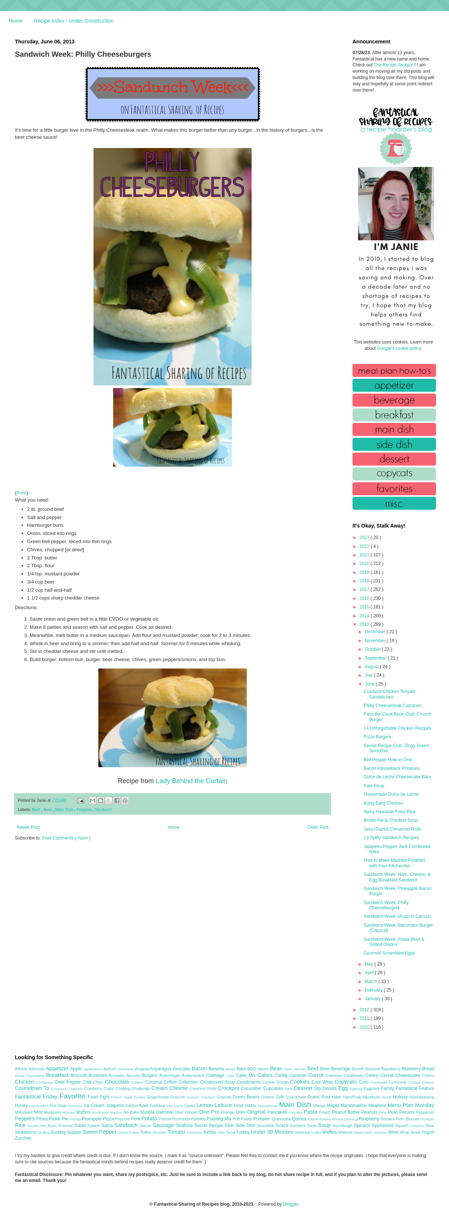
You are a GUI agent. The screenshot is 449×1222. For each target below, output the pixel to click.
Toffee (146, 1132)
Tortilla (210, 1132)
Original (257, 1112)
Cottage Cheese (421, 1082)
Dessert (304, 1088)
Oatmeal (165, 1112)
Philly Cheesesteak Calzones (392, 705)
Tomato (176, 1132)
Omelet (192, 1112)
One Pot (210, 1112)
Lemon (205, 1105)
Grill (280, 1097)
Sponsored (383, 1125)
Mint (39, 1112)
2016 (365, 598)
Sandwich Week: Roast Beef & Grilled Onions (394, 942)
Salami (95, 1125)
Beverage (341, 1068)
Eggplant (372, 1088)
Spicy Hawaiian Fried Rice (390, 811)
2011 (365, 1018)
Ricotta (33, 1126)
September (376, 658)
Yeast (416, 1132)
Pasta (311, 1112)
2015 (365, 607)
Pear (383, 1112)
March (371, 981)
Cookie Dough (276, 1082)
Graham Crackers (202, 1097)
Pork (136, 1118)
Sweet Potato (129, 1132)
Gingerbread (158, 1097)
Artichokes (126, 1069)
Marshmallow (354, 1105)
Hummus (75, 1106)
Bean (277, 1068)
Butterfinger (170, 1075)
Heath (387, 1097)
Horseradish (39, 1106)
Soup (325, 1125)
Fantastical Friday (37, 1097)
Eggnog (357, 1089)
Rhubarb (427, 1119)
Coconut (154, 1082)
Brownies (99, 1075)
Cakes (266, 1075)
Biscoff (358, 1069)
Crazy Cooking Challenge (127, 1088)
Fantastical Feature (415, 1088)
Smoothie (266, 1125)
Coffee (171, 1082)
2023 (365, 537)
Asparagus (161, 1068)
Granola (225, 1097)
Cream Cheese (170, 1088)
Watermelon (364, 1132)
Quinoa (300, 1118)
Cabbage (216, 1075)
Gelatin (140, 1097)
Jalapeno (115, 1105)
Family (388, 1088)
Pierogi (76, 1119)
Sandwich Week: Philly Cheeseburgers (386, 905)
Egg (344, 1088)
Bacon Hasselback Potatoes (391, 768)
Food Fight (99, 1097)
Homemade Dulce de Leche (391, 794)
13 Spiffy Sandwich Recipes (391, 837)
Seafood (185, 1125)
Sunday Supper (67, 1132)
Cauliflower (355, 1075)
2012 (365, 1009)
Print (21, 493)
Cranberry (94, 1088)
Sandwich (103, 809)
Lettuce (224, 1105)
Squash (402, 1125)
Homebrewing (421, 1097)
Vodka (316, 1132)
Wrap (405, 1132)
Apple (76, 1068)
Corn (364, 1082)
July (369, 675)
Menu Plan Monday (411, 1105)
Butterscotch (194, 1075)
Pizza (109, 1118)
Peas (394, 1112)
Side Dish (246, 1125)
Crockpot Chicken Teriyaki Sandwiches (389, 694)
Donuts (330, 1088)
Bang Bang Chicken (383, 803)
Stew (429, 1125)
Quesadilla (282, 1119)
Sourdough (343, 1125)
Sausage (164, 1125)
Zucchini (23, 1138)
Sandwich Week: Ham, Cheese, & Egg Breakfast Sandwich (397, 877)
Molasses (53, 1112)
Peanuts (370, 1112)
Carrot (316, 1075)
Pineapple (92, 1118)
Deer (289, 1089)
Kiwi (170, 1106)
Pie (66, 1118)
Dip (318, 1088)
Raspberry (370, 1118)
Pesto (42, 1118)
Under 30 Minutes (273, 1132)
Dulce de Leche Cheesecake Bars (397, 776)
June (370, 684)
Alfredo (22, 1069)
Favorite (73, 1096)
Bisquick (373, 1069)
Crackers (76, 1089)
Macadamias (268, 1106)
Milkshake (24, 1112)
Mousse (69, 1112)
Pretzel (165, 1119)
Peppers (84, 809)
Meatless (378, 1105)
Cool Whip (322, 1082)
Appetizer (58, 1068)
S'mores (66, 1125)
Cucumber (252, 1088)
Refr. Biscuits (408, 1119)
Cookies (301, 1082)
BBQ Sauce (259, 1069)
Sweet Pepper (100, 1132)
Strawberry (26, 1132)
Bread (428, 1068)
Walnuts (346, 1132)
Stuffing (44, 1132)
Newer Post (28, 827)
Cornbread (379, 1082)
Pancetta (296, 1112)
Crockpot (229, 1088)
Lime (239, 1105)
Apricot (110, 1069)
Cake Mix (246, 1075)
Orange (228, 1112)
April (370, 972)
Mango (320, 1105)
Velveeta (303, 1132)
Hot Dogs (59, 1105)
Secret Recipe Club (215, 1125)
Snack (283, 1125)
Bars (242, 1068)
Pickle (55, 1118)
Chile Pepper (69, 1082)
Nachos (117, 1112)
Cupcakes (274, 1088)
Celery (373, 1075)
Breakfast (58, 1075)
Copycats (346, 1082)
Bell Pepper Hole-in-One (388, 759)
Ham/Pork (352, 1097)
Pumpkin (262, 1118)
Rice (21, 1125)
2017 (365, 589)
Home (16, 21)
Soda (312, 1125)
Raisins (325, 1119)
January (373, 998)
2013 (365, 624)
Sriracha (417, 1126)
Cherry (428, 1075)
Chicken (25, 1082)
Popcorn (123, 1119)
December (376, 631)
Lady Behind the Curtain (191, 781)
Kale (144, 1105)
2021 (365, 555)
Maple (334, 1105)
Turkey (243, 1132)
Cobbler (138, 1082)
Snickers (298, 1125)
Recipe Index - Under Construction (74, 21)
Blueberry (412, 1068)
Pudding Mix (219, 1118)
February (374, 990)
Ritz (44, 1126)
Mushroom (101, 1112)
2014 (365, 615)
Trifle (221, 1132)
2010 (365, 1027)
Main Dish (64, 809)
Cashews (334, 1075)
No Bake (132, 1112)
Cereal (388, 1075)
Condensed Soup (218, 1082)
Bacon (200, 1068)
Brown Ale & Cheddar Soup (391, 820)
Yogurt (428, 1132)
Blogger (290, 1204)
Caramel (298, 1075)
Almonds (37, 1069)
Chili (88, 1082)
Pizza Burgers (377, 736)
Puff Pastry (243, 1119)
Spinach (363, 1125)
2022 (365, 546)
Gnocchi (178, 1097)
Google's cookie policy (399, 348)
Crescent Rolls (204, 1088)
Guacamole (296, 1097)
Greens (268, 1097)
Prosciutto (181, 1119)
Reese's (388, 1119)
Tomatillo (159, 1132)
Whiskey (381, 1132)
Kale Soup (374, 785)
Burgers (150, 1075)
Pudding (199, 1119)
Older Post (317, 827)
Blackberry (391, 1069)
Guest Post (320, 1097)
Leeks (190, 1105)
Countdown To (33, 1088)
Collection (189, 1082)
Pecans (408, 1112)
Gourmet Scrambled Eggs (389, 953)
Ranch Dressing (345, 1119)
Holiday (401, 1097)
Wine (394, 1132)
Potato (149, 1118)
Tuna (231, 1132)
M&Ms (251, 1105)
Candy (282, 1075)
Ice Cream (94, 1105)
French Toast (122, 1097)
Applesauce (93, 1069)
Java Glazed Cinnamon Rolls (392, 829)
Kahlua (132, 1105)
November (376, 640)
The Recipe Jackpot (394, 65)
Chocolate (118, 1082)
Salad (81, 1125)
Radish (314, 1119)
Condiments (249, 1082)
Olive (179, 1112)
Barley (231, 1069)
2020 (365, 563)
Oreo (241, 1112)
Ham (337, 1097)
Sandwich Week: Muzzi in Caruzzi (397, 916)
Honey (22, 1105)
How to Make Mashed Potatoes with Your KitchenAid (395, 863)
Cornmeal (398, 1082)
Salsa (108, 1125)
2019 (365, 572)
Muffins (84, 1112)
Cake (231, 1076)
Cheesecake (409, 1075)
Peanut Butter (346, 1112)
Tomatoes (195, 1132)
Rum (53, 1125)
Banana (217, 1068)
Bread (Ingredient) (30, 1076)
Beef (36, 809)
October (373, 649)
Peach (325, 1112)
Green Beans (247, 1097)
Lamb (179, 1106)
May (369, 964)
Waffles (330, 1132)
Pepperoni (425, 1112)
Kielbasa (158, 1105)
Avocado (182, 1068)
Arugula (142, 1069)
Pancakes (277, 1112)
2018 (365, 581)
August (372, 666)
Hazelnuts (372, 1097)
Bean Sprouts (295, 1069)
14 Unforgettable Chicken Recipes (397, 728)
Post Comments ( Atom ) (66, 838)
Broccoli (80, 1075)
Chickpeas (45, 1082)
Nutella (148, 1112)
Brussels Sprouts (125, 1075)
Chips (99, 1082)
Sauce (146, 1125)
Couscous (60, 1089)
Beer (48, 809)
